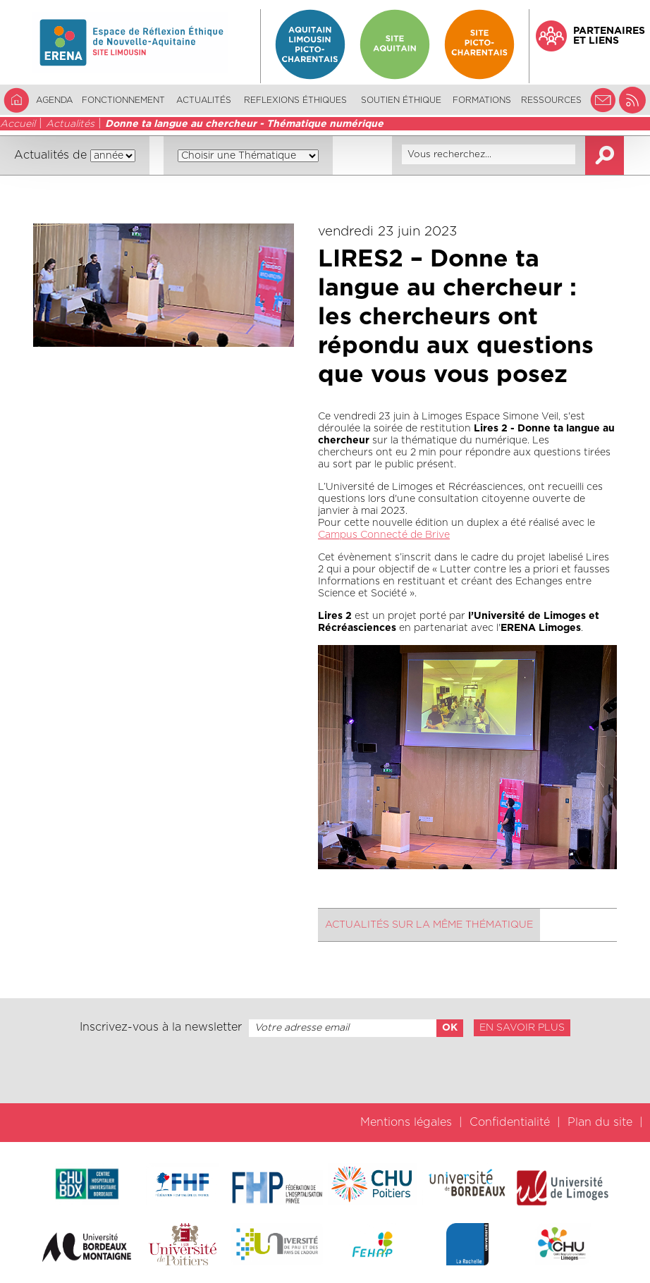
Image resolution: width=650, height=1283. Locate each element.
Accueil (17, 124)
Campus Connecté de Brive (384, 535)
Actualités (203, 100)
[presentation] (325, 1070)
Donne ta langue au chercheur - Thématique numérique (244, 124)
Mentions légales (406, 1122)
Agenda (54, 100)
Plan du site (600, 1122)
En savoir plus (522, 1028)
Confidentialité (510, 1122)
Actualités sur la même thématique (429, 925)
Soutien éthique (401, 100)
